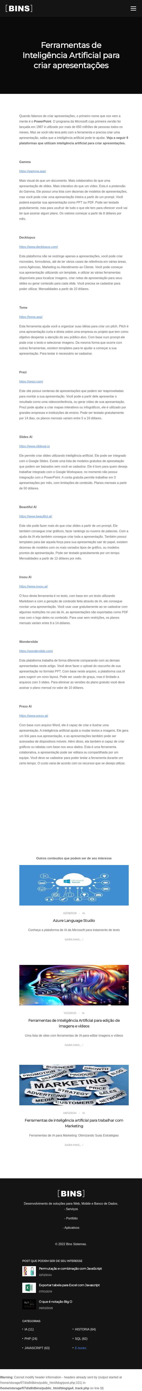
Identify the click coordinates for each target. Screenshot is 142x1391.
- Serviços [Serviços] (71, 1209)
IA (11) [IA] (29, 1329)
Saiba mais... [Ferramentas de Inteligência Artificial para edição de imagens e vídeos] (73, 1045)
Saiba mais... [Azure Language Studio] (73, 939)
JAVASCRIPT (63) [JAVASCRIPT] (37, 1348)
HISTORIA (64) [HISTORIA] (85, 1329)
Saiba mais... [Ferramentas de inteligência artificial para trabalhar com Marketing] (73, 1144)
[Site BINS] (19, 8)
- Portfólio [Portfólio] (71, 1218)
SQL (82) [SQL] (81, 1338)
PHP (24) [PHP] (30, 1338)
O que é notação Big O (55, 1302)
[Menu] (133, 8)
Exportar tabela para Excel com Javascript (69, 1285)
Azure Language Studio (74, 920)
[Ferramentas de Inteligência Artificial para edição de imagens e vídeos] (74, 985)
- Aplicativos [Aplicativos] (71, 1227)
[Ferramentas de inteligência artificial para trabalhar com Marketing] (74, 1085)
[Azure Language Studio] (74, 885)
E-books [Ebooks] (80, 1348)
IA (83, 913)
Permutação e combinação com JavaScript (70, 1268)
